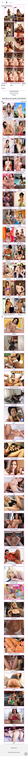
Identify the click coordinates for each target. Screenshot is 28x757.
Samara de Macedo (20, 119)
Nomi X (20, 314)
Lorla (14, 476)
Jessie (8, 154)
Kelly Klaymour (14, 547)
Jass (14, 494)
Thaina (14, 440)
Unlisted (8, 225)
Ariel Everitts (14, 707)
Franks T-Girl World (6, 6)
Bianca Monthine (8, 119)
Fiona (8, 172)
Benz (14, 352)
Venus (20, 296)
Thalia (20, 261)
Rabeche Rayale (14, 636)
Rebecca (8, 261)
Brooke (3, 85)
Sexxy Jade (14, 405)
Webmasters (14, 748)
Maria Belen (20, 243)
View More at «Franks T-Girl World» (14, 98)
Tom (14, 369)
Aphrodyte (19, 154)
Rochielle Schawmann (13, 654)
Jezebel (20, 190)
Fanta (19, 225)
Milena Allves (8, 190)
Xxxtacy (14, 565)
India (19, 136)
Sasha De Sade (14, 583)
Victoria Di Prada (14, 387)
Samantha (8, 296)
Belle (14, 689)
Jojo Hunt (14, 600)
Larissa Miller (19, 279)
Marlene (14, 511)
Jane (14, 423)
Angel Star (14, 618)
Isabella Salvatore (19, 172)
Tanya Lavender (14, 458)
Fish (8, 136)
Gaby (19, 208)
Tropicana (8, 279)
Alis (8, 243)
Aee (14, 743)
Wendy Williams (8, 208)
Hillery (14, 334)
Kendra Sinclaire (14, 529)
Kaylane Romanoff (8, 314)
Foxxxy (14, 725)
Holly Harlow (14, 671)
